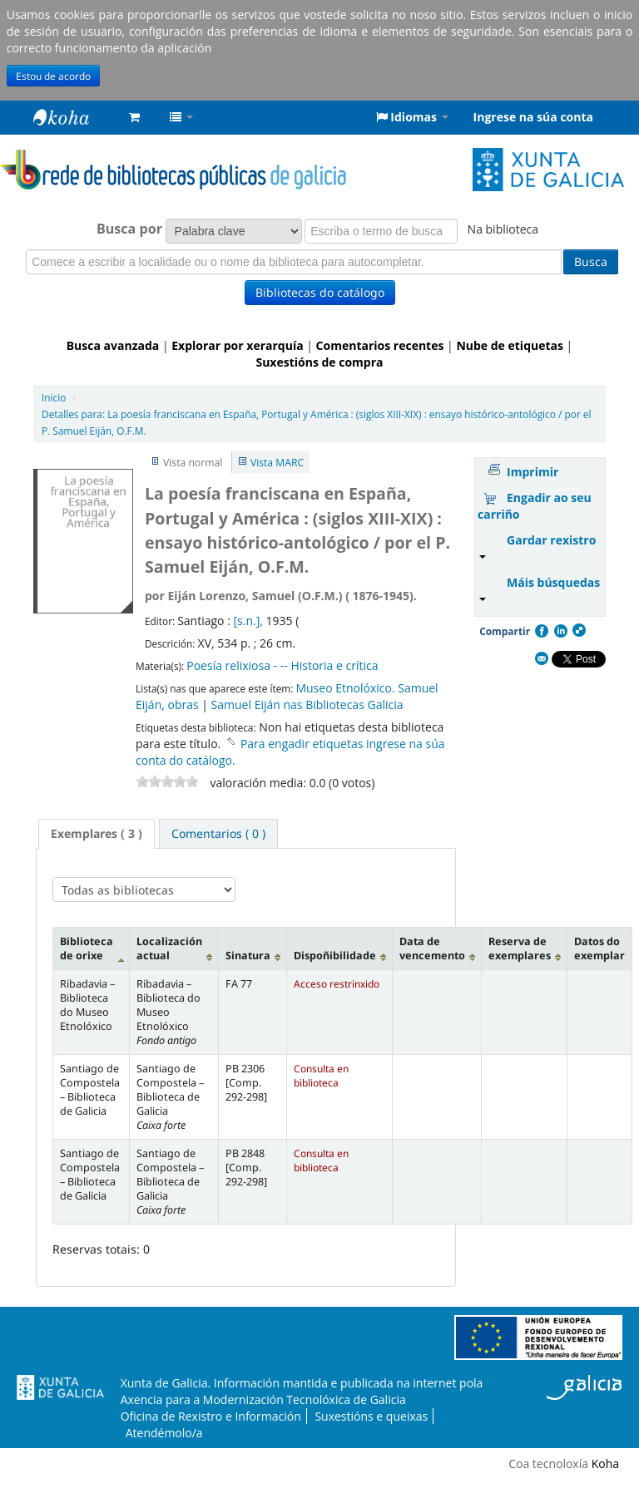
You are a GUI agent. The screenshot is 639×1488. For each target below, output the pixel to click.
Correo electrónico (540, 659)
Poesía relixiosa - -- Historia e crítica (282, 665)
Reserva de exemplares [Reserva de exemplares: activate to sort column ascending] (519, 948)
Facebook (540, 631)
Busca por (129, 228)
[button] (134, 117)
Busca (590, 261)
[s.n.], (249, 620)
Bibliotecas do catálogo (319, 292)
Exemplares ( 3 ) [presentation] (96, 833)
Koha (605, 1463)
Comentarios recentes (380, 345)
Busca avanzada (113, 345)
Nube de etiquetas (509, 345)
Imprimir (532, 472)
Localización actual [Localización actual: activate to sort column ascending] (169, 948)
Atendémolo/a (164, 1433)
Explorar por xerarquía (237, 345)
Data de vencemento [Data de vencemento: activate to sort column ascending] (432, 948)
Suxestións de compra (319, 362)
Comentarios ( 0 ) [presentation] (218, 833)
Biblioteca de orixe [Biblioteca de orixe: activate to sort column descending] (86, 948)
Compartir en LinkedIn (560, 631)
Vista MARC (277, 463)
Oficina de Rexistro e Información (211, 1416)
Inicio (54, 397)
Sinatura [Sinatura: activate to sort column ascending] (247, 955)
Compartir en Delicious (578, 631)
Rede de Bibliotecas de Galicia (74, 117)
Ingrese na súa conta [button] (533, 117)
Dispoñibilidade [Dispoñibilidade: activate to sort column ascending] (335, 955)
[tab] (96, 834)
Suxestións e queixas (371, 1416)
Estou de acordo (53, 75)
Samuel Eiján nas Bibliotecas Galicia (307, 704)
